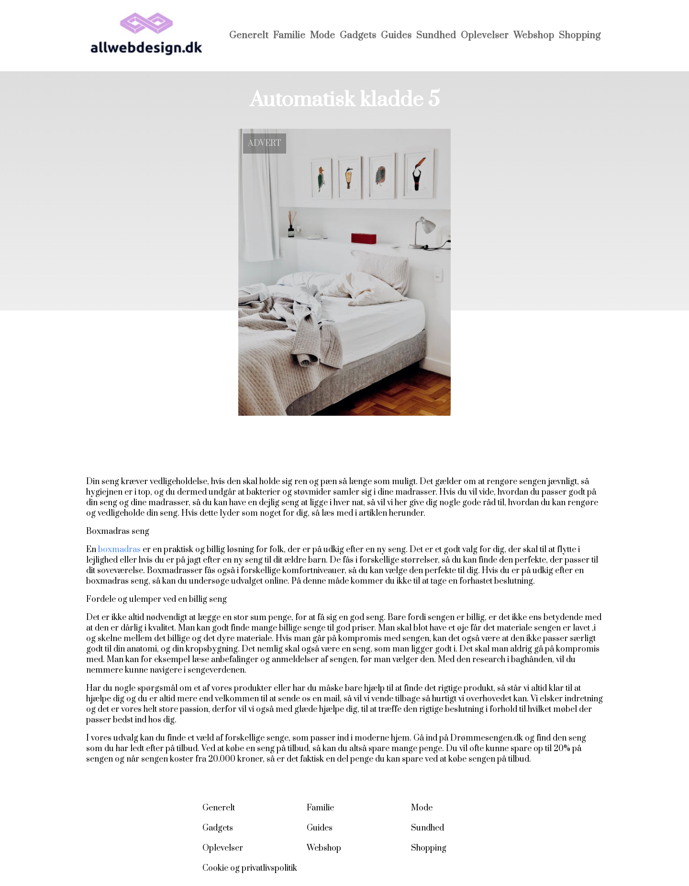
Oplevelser (485, 36)
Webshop (533, 36)
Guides (396, 36)
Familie (289, 36)
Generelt (248, 36)
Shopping (579, 36)
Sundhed (436, 36)
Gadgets (358, 36)
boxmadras (119, 549)
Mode (322, 36)
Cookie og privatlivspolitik (249, 868)
